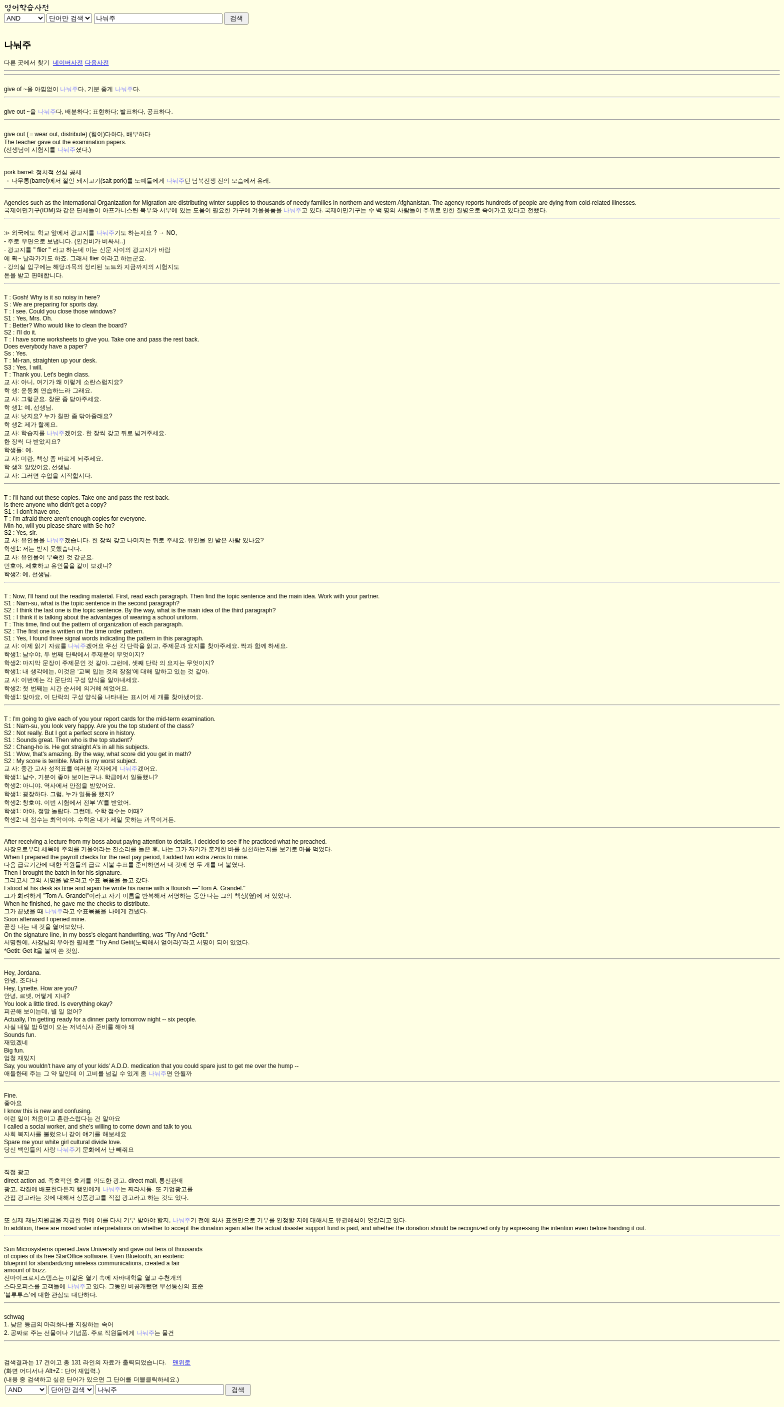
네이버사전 (68, 62)
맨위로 (181, 1362)
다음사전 (97, 62)
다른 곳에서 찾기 (27, 62)
